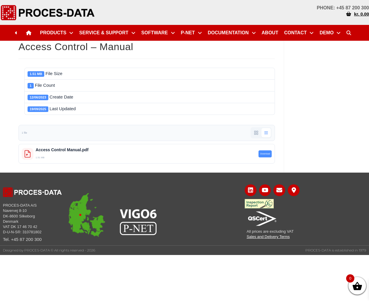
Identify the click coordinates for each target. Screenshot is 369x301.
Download (265, 153)
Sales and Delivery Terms (268, 236)
